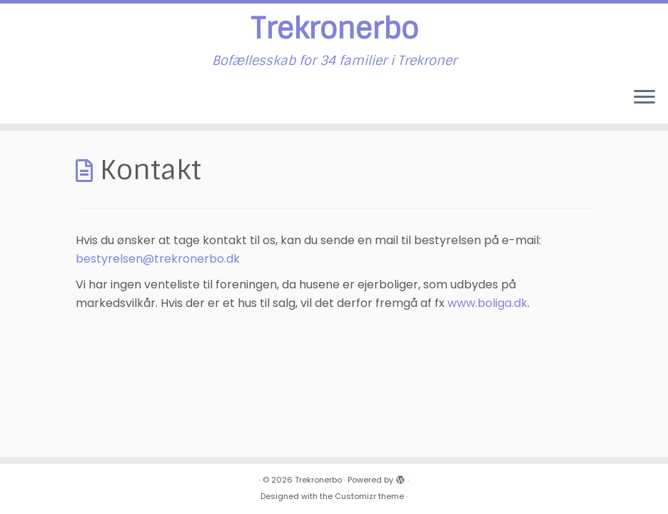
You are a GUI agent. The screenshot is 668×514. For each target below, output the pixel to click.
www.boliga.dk (487, 303)
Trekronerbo (334, 28)
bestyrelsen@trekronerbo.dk (158, 259)
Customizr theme (369, 496)
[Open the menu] (644, 98)
